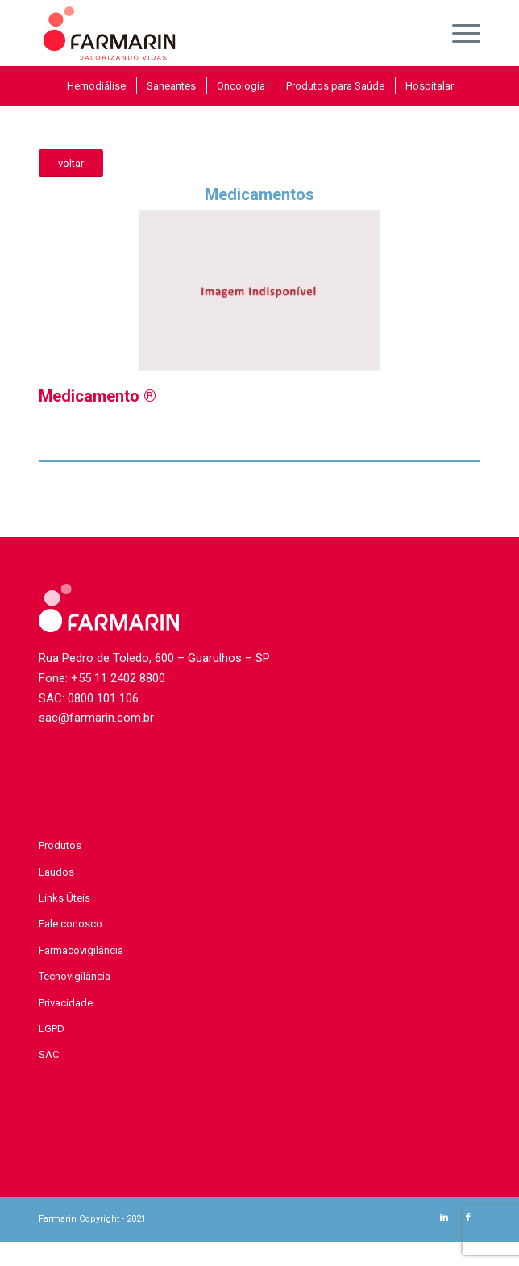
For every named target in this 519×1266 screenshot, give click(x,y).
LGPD (51, 1028)
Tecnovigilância (74, 976)
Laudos (56, 872)
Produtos (60, 845)
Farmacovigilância (81, 950)
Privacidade (66, 1003)
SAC (49, 1054)
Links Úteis (64, 898)
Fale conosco (70, 924)
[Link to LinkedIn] (444, 1218)
